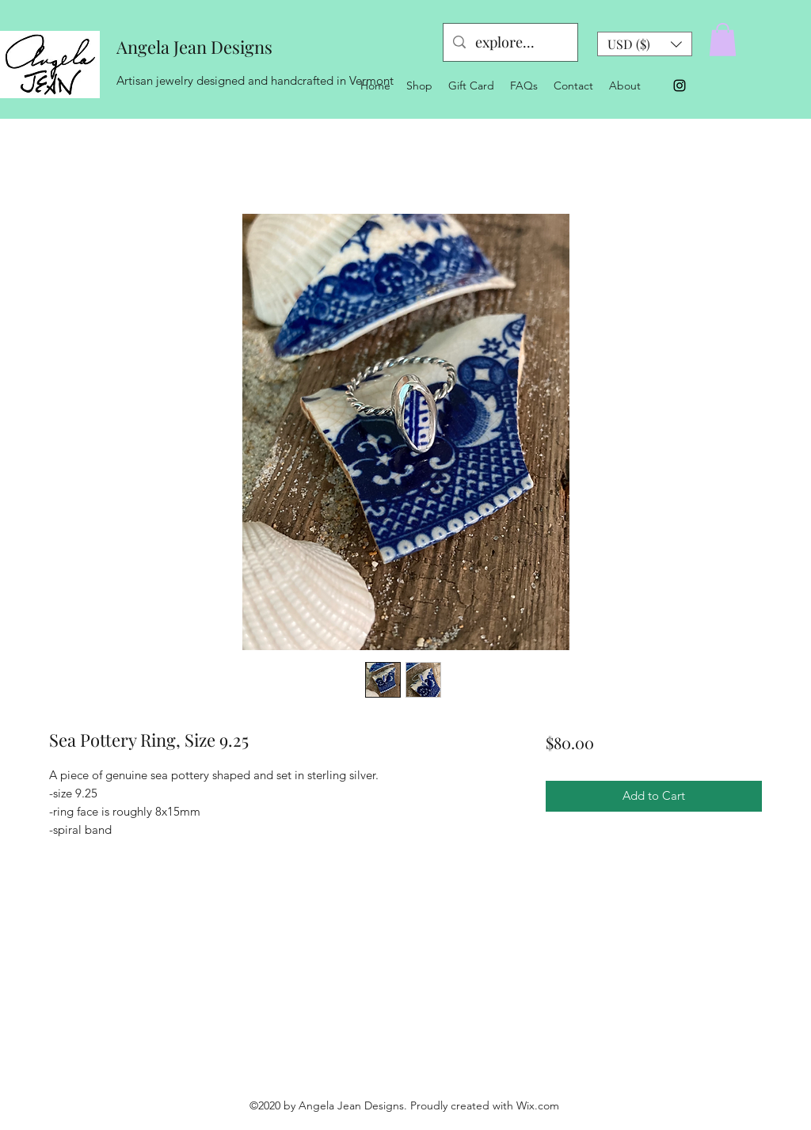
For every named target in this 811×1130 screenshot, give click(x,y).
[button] (644, 44)
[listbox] (644, 44)
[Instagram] (679, 85)
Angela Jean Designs (194, 47)
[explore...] (509, 43)
